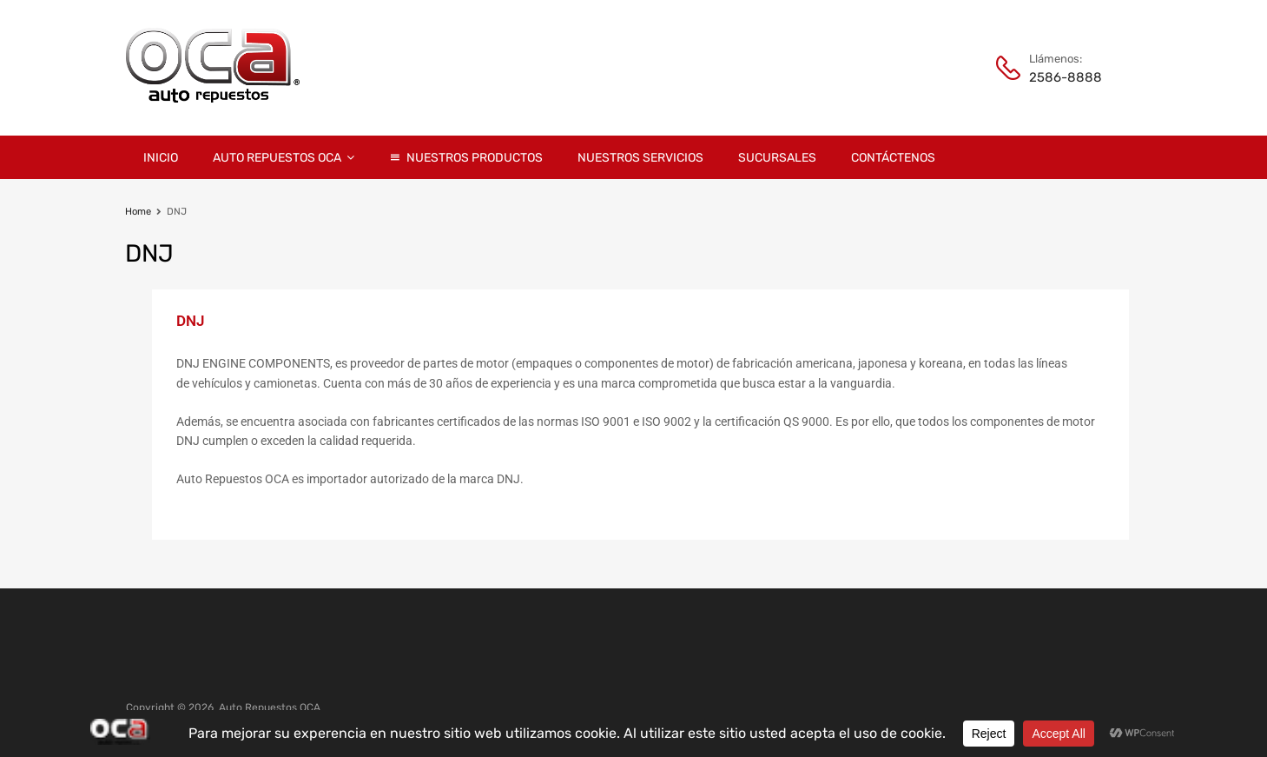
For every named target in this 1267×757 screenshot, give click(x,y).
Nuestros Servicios (640, 157)
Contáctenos (893, 157)
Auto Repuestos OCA (283, 157)
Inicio (160, 157)
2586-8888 (1065, 77)
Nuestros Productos (474, 157)
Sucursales (777, 157)
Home (138, 211)
